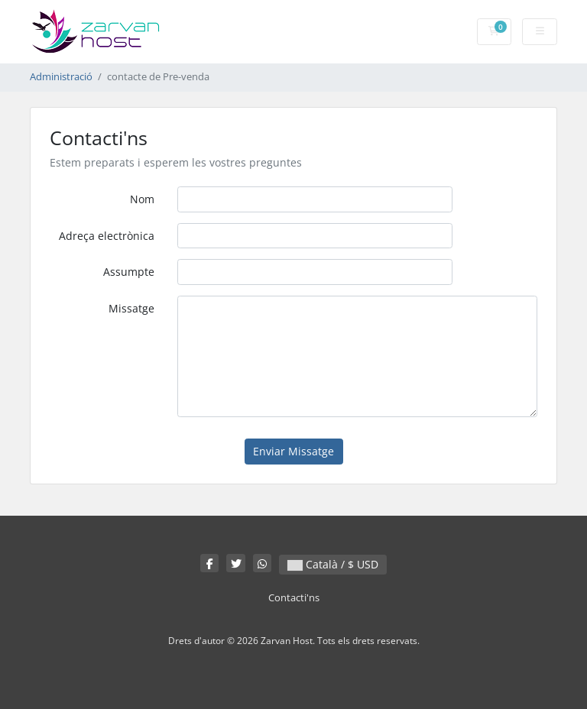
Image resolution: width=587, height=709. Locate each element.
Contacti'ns (293, 597)
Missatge (131, 308)
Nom (142, 199)
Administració (61, 76)
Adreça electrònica (106, 235)
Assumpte (128, 271)
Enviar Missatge (293, 451)
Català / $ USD (332, 564)
